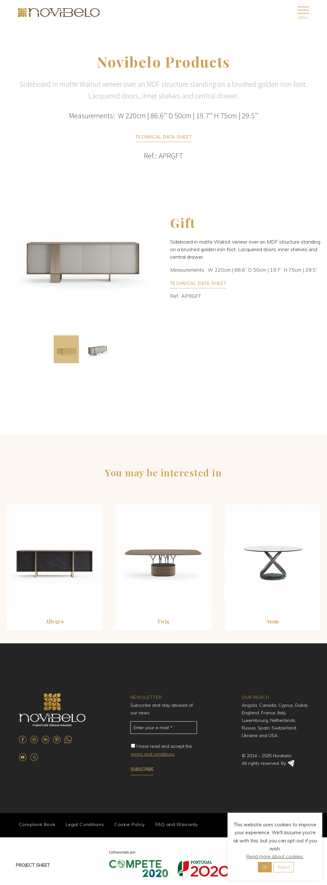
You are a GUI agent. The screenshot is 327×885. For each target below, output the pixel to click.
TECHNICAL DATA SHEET (163, 136)
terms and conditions (153, 754)
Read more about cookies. (275, 856)
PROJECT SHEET (33, 864)
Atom (272, 621)
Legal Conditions (84, 825)
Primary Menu (303, 10)
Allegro (54, 621)
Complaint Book (36, 825)
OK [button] (265, 867)
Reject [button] (283, 867)
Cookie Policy (128, 825)
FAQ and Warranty (174, 825)
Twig (163, 621)
